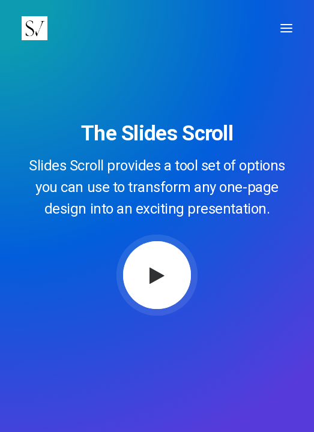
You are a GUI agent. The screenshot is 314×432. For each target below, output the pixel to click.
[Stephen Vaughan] (37, 28)
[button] (286, 28)
